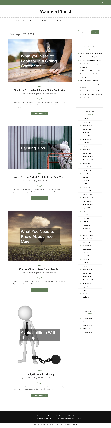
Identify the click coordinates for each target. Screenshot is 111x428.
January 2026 (87, 129)
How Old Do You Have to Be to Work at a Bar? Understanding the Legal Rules (91, 84)
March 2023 (86, 225)
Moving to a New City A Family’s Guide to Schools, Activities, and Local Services (90, 64)
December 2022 (88, 235)
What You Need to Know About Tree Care (40, 269)
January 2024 (87, 191)
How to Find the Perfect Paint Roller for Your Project (40, 177)
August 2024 (87, 170)
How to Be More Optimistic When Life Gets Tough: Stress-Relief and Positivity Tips (91, 94)
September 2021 (88, 283)
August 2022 (87, 249)
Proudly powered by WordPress (41, 418)
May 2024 (86, 180)
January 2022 (87, 273)
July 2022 (86, 252)
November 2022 (88, 239)
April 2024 (86, 184)
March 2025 (86, 146)
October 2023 (87, 201)
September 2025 (88, 139)
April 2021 (86, 297)
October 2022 (87, 242)
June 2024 (86, 177)
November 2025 (88, 132)
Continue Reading (40, 113)
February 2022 (87, 269)
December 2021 (88, 276)
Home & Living (14, 20)
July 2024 (85, 173)
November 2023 (88, 197)
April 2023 (86, 221)
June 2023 (86, 215)
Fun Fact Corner (55, 20)
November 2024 (88, 160)
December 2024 (88, 156)
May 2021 (86, 293)
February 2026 (87, 125)
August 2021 (86, 287)
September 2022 (88, 245)
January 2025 (87, 153)
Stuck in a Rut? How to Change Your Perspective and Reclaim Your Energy (90, 74)
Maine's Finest (28, 94)
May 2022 (86, 259)
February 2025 (87, 149)
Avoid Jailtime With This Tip (39, 374)
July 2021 (85, 290)
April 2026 (86, 119)
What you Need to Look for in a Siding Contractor (39, 90)
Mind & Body (27, 20)
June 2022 (86, 256)
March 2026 (86, 122)
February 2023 (87, 228)
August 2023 (86, 208)
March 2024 (86, 187)
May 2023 (86, 218)
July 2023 (85, 211)
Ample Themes (76, 418)
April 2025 (86, 143)
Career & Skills (40, 20)
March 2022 (86, 266)
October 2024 (87, 163)
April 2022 (86, 263)
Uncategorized (87, 332)
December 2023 (88, 194)
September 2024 (88, 167)
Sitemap (76, 424)
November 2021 (88, 280)
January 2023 (87, 232)
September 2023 (88, 204)
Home (40, 86)
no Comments (50, 94)
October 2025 (87, 136)
